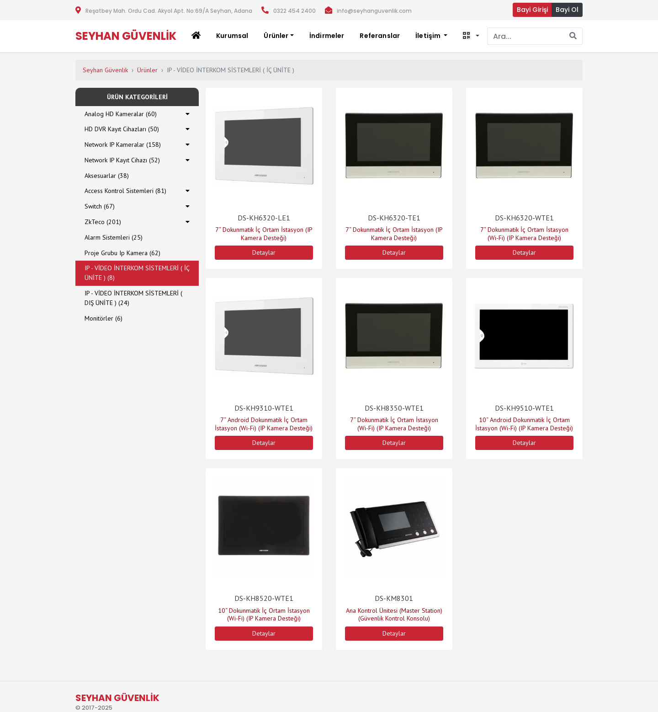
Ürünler (147, 70)
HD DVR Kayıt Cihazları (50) (122, 129)
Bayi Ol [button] (567, 9)
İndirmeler (327, 35)
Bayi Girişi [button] (532, 9)
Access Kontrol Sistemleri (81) (125, 191)
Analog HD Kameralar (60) (121, 114)
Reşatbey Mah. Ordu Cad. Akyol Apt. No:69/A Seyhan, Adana (168, 11)
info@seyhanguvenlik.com (374, 11)
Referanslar (380, 35)
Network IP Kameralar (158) (123, 144)
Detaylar (264, 252)
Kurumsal (232, 35)
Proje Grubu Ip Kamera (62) (122, 253)
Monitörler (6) (103, 318)
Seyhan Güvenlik (105, 70)
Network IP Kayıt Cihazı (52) (122, 160)
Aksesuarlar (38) (107, 175)
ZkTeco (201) (103, 222)
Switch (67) (100, 206)
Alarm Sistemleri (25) (114, 237)
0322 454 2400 (294, 11)
